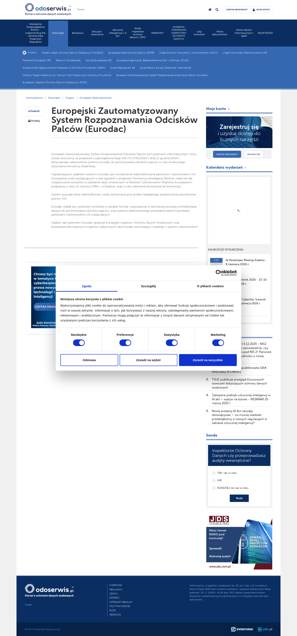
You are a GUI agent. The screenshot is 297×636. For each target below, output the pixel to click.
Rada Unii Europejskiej (68, 60)
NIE (219, 480)
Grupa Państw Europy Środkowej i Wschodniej (165, 67)
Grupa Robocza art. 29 (122, 67)
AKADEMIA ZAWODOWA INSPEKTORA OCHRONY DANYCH (178, 33)
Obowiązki (58, 33)
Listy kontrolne (199, 33)
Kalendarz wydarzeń (226, 167)
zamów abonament (237, 9)
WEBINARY (157, 33)
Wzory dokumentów (219, 33)
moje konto (261, 9)
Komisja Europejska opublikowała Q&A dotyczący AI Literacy (239, 370)
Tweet (80, 9)
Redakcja (115, 614)
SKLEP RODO (265, 33)
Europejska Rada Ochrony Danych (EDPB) (131, 52)
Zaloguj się (253, 154)
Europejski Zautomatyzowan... (96, 97)
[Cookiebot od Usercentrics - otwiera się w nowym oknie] (219, 273)
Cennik (114, 593)
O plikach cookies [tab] (210, 286)
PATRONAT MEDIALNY (121, 602)
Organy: (30, 53)
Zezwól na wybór (148, 360)
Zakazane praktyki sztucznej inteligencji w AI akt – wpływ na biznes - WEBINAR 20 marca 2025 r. (241, 399)
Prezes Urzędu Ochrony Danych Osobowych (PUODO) (72, 52)
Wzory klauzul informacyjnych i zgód (244, 32)
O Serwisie (116, 585)
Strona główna (34, 97)
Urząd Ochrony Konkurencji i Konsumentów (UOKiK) (188, 52)
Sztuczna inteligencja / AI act (117, 32)
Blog (113, 610)
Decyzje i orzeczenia (97, 33)
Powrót (34, 111)
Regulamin (116, 589)
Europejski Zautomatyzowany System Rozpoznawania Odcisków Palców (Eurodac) (162, 75)
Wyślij (239, 498)
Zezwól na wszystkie (208, 360)
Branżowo (77, 33)
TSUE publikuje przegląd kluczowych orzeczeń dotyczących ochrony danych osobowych (239, 383)
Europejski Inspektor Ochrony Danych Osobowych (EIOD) (55, 82)
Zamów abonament (227, 154)
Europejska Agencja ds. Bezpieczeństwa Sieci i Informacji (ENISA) (153, 60)
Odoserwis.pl (53, 629)
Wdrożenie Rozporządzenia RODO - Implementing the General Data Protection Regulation (35, 33)
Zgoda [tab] (86, 286)
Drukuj (34, 121)
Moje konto (218, 108)
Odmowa (89, 360)
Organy (70, 97)
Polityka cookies (120, 606)
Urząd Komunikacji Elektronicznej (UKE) (245, 52)
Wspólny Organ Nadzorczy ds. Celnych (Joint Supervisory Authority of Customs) (67, 75)
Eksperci (115, 597)
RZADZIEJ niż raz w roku (233, 487)
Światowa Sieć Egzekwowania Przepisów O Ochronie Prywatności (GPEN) (64, 67)
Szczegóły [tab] (148, 286)
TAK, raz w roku (227, 472)
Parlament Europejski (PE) (37, 60)
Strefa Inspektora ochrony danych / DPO (138, 33)
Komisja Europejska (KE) (99, 60)
